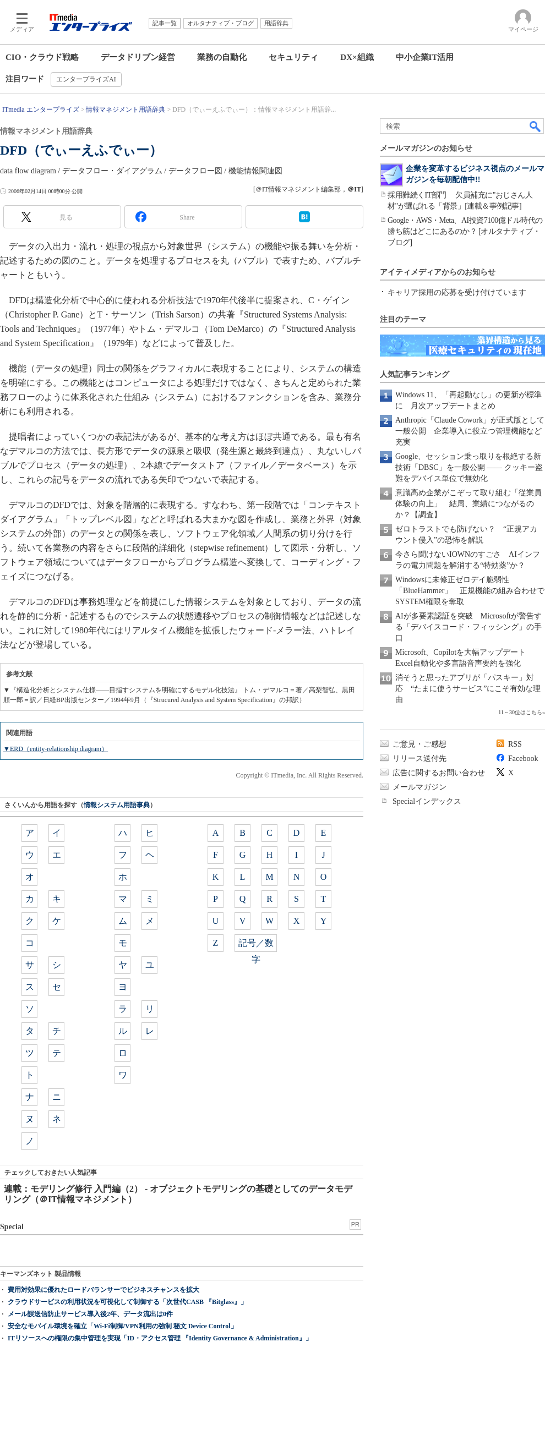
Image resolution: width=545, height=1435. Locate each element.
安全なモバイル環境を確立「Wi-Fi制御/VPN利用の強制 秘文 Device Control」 (122, 1326)
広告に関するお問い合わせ (439, 773)
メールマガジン (419, 787)
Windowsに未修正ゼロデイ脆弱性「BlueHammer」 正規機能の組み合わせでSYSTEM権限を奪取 (469, 591)
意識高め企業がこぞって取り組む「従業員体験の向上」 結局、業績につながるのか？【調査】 (468, 504)
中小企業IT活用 (425, 57)
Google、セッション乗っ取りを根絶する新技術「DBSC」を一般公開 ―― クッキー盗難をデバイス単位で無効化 (469, 467)
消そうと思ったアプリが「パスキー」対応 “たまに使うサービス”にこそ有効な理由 (468, 688)
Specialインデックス (427, 801)
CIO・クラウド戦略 (42, 57)
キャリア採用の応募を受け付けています (457, 292)
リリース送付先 (419, 758)
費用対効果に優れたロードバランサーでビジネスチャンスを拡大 (103, 1290)
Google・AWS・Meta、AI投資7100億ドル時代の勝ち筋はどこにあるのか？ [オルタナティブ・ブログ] (465, 231)
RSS (515, 744)
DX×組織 (356, 57)
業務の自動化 (222, 57)
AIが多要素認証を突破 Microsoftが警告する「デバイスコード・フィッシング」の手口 (468, 627)
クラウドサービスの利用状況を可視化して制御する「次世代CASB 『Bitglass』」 (127, 1302)
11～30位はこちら (520, 712)
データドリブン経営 (138, 57)
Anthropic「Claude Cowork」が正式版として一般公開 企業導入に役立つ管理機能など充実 (469, 431)
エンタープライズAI (86, 79)
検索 (535, 126)
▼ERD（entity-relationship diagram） (55, 749)
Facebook (523, 758)
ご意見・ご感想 (419, 744)
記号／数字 (256, 945)
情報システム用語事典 (117, 805)
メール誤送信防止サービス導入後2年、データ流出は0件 (90, 1314)
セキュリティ (293, 57)
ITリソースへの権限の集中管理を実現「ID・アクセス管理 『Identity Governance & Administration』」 (160, 1338)
